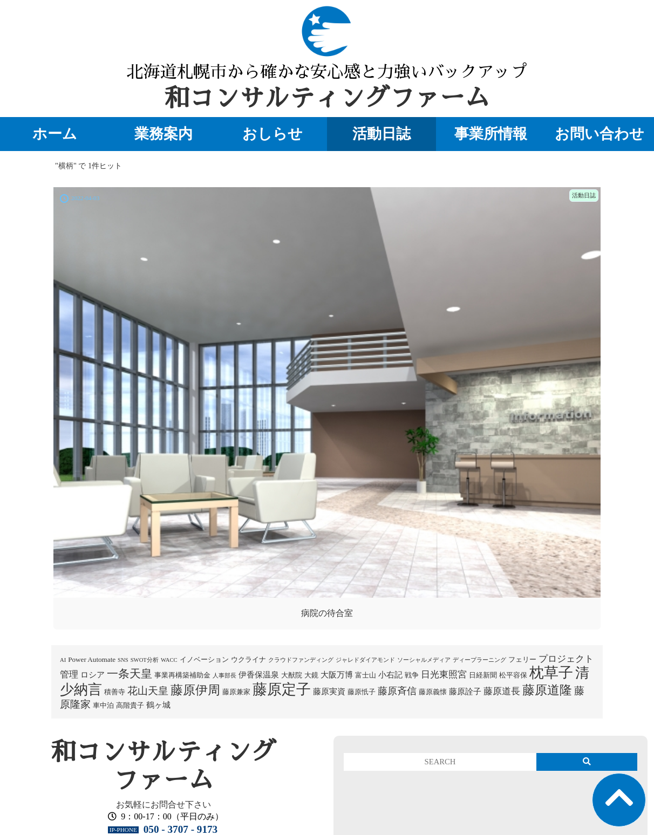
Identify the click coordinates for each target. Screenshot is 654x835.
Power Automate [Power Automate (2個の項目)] (91, 659)
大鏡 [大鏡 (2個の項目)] (311, 675)
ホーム (54, 134)
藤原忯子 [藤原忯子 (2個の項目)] (362, 692)
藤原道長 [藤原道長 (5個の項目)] (501, 691)
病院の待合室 (327, 613)
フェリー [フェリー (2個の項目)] (522, 659)
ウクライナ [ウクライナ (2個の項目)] (248, 659)
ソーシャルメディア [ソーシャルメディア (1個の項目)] (424, 660)
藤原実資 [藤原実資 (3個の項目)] (329, 691)
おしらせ (272, 134)
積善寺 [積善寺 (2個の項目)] (114, 692)
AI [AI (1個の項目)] (63, 660)
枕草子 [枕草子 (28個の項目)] (551, 673)
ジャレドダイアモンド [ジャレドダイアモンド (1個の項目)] (365, 660)
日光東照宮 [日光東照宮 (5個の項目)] (444, 674)
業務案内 (163, 134)
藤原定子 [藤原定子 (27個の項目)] (282, 689)
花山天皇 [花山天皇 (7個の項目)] (147, 690)
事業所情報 (490, 134)
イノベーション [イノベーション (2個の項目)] (204, 659)
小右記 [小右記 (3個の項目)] (390, 674)
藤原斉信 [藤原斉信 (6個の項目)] (397, 691)
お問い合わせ (599, 134)
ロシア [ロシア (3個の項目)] (92, 674)
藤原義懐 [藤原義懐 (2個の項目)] (433, 692)
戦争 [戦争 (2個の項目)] (412, 675)
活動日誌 (381, 134)
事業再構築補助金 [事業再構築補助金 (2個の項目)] (182, 675)
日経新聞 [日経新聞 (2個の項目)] (483, 675)
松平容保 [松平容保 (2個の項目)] (513, 675)
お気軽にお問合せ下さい (163, 804)
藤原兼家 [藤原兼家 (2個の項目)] (236, 692)
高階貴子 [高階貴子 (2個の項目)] (130, 705)
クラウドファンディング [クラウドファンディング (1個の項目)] (300, 660)
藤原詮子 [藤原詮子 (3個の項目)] (465, 691)
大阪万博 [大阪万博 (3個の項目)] (337, 674)
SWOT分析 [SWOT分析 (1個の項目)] (145, 660)
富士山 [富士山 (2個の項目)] (365, 675)
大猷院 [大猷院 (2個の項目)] (291, 675)
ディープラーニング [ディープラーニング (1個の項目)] (479, 660)
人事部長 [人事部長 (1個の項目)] (224, 676)
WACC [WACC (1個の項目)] (169, 660)
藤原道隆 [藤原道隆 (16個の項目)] (547, 690)
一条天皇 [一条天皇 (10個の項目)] (129, 673)
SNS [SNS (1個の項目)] (123, 660)
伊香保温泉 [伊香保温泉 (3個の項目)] (259, 674)
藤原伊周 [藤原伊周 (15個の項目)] (195, 690)
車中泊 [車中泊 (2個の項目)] (103, 705)
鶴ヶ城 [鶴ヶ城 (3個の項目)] (158, 705)
